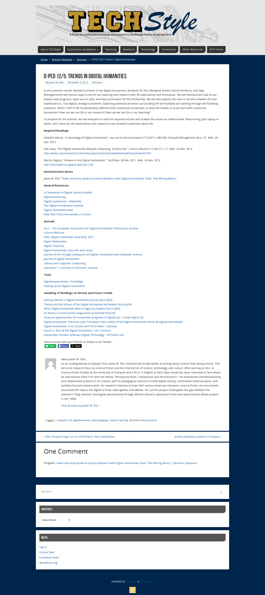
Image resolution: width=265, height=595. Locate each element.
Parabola (131, 581)
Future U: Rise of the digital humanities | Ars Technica (77, 330)
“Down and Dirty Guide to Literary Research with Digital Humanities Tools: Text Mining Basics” (119, 178)
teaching (123, 420)
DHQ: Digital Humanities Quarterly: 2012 (69, 237)
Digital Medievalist (55, 241)
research (113, 420)
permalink (151, 420)
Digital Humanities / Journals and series (68, 250)
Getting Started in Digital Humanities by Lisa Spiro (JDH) (78, 300)
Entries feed (46, 552)
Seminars (82, 59)
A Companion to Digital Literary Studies (68, 192)
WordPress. (146, 581)
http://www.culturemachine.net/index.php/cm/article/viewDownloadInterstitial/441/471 (97, 153)
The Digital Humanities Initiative (63, 205)
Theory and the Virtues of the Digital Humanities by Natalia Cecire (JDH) (88, 304)
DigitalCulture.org (55, 197)
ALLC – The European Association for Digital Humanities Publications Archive (91, 228)
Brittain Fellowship (62, 59)
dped (94, 420)
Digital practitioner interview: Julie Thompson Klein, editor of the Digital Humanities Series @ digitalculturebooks (113, 322)
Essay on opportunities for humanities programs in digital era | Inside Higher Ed (93, 317)
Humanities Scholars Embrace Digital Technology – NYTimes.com (84, 335)
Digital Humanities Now (58, 210)
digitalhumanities (82, 420)
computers (62, 420)
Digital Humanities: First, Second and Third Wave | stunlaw (80, 326)
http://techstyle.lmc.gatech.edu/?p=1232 (68, 164)
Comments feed (49, 557)
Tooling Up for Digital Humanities (64, 286)
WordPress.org (48, 562)
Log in (43, 547)
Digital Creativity (54, 246)
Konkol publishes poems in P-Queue (197, 436)
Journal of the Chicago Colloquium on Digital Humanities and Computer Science (93, 254)
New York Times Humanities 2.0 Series (67, 214)
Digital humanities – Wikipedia (62, 201)
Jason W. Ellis (56, 82)
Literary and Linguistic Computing (65, 263)
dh (70, 420)
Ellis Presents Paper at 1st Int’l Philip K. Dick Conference (79, 436)
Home (44, 59)
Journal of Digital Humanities (61, 259)
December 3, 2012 (78, 82)
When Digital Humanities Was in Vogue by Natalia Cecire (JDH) (82, 308)
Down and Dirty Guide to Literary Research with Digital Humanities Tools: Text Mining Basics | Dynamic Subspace (126, 463)
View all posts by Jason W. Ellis (81, 405)
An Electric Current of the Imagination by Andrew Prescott (79, 313)
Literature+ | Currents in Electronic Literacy (71, 267)
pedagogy (103, 420)
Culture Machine (54, 232)
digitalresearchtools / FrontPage (63, 281)
